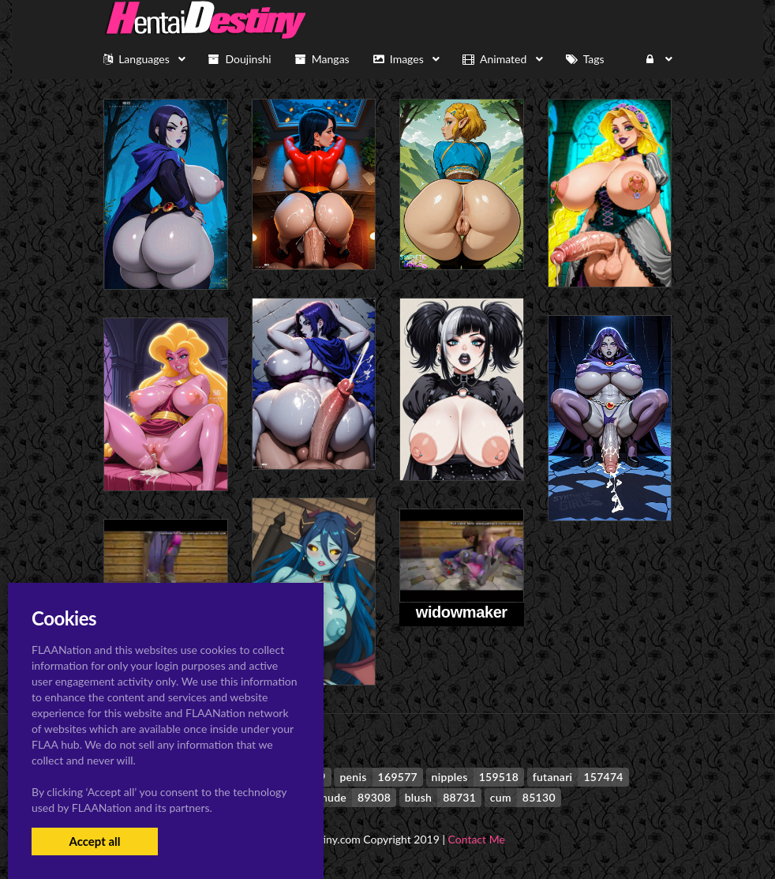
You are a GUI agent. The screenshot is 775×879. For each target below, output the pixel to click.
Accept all (94, 841)
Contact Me (476, 839)
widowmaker (461, 612)
